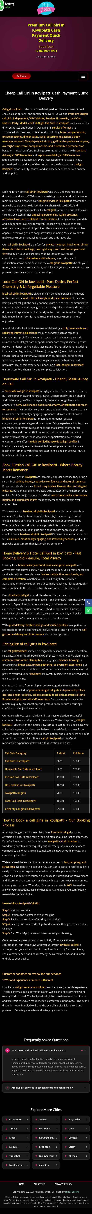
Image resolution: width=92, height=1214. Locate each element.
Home (21, 1184)
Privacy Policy (63, 1184)
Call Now (21, 76)
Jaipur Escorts (72, 1191)
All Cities (39, 1184)
